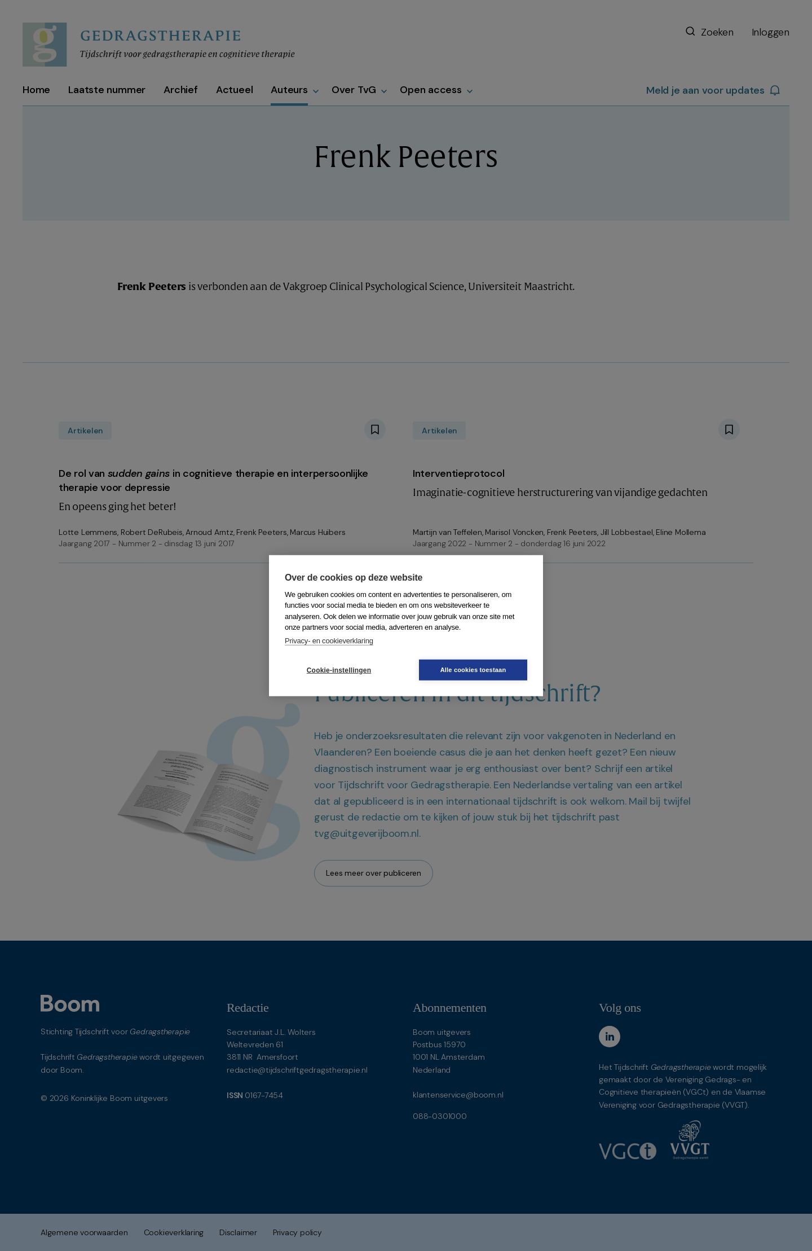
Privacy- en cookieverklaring (329, 640)
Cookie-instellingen (339, 670)
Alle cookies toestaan (473, 669)
